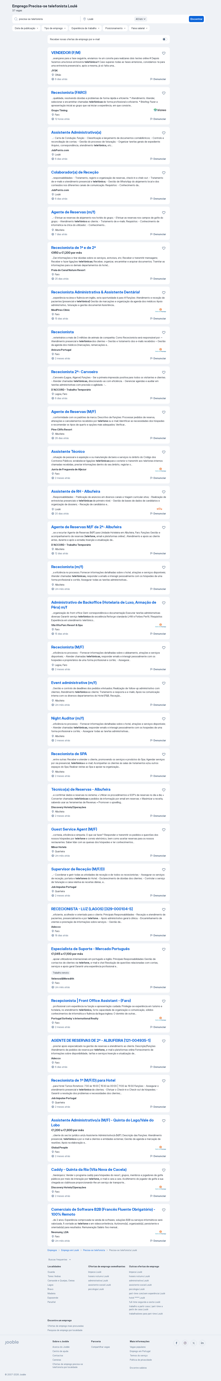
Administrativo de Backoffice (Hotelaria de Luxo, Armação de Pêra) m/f (103, 604)
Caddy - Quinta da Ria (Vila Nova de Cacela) (89, 1169)
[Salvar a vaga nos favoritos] (164, 53)
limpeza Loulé (94, 1272)
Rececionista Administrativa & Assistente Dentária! (95, 292)
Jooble (22, 1374)
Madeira (51, 1293)
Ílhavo (50, 1289)
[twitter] (194, 1343)
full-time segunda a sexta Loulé (144, 1302)
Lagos (50, 1285)
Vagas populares (138, 1347)
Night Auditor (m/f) (67, 718)
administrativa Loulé (98, 1280)
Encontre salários (138, 1367)
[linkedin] (202, 1343)
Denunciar (158, 79)
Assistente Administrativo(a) (76, 132)
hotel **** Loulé (137, 1297)
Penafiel (52, 1302)
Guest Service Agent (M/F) (74, 829)
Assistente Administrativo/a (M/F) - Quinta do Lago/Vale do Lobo (102, 1122)
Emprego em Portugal (140, 1351)
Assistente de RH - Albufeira (75, 491)
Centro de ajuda (60, 1351)
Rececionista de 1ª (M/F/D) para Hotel (83, 1080)
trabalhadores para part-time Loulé (146, 1313)
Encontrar (196, 19)
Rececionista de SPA (69, 754)
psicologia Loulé (96, 1289)
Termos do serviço (138, 1355)
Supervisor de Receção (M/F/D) (78, 869)
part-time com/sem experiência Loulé (147, 1293)
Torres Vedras (54, 1276)
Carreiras (56, 1359)
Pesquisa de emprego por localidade (65, 1330)
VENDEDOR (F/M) (66, 52)
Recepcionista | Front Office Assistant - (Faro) (91, 1000)
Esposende (53, 1297)
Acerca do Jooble (61, 1347)
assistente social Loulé (99, 1285)
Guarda (51, 1272)
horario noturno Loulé (98, 1276)
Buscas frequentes (60, 1259)
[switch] (164, 39)
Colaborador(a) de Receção (75, 172)
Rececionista (62, 332)
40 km (141, 19)
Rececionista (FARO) (69, 92)
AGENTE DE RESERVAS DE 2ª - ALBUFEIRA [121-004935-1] (101, 1040)
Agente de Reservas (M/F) (73, 411)
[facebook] (176, 1343)
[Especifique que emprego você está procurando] (46, 19)
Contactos (57, 1355)
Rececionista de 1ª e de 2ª (73, 247)
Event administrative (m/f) (74, 682)
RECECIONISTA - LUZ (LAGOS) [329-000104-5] (92, 909)
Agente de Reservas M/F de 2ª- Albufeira (86, 527)
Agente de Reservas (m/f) (73, 212)
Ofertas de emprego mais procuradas (66, 1326)
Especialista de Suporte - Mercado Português (90, 949)
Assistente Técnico (68, 451)
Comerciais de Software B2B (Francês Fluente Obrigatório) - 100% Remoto (103, 1212)
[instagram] (185, 1343)
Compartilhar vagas (100, 1347)
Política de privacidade (141, 1359)
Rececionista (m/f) (67, 567)
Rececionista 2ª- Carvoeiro (74, 372)
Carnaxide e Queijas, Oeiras (61, 1280)
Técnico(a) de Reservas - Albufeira (80, 789)
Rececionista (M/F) (67, 647)
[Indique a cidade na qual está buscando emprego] (114, 19)
